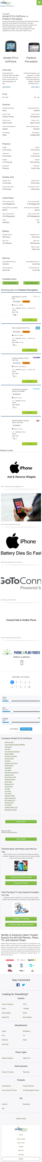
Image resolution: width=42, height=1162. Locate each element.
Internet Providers (8, 1072)
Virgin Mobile (6, 1013)
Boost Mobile (27, 1017)
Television (26, 1072)
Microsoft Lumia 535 (11, 810)
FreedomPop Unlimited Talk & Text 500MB (20, 390)
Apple (4, 1031)
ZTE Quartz (8, 747)
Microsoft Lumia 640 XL (12, 772)
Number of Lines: (21, 677)
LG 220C (7, 789)
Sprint (4, 1008)
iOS (3, 1108)
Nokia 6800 (8, 768)
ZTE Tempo (8, 793)
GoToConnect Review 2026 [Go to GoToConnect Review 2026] (8, 600)
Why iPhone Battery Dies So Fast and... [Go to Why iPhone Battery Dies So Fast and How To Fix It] (12, 562)
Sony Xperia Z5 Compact (12, 751)
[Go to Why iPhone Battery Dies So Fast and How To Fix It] (21, 545)
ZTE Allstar (8, 770)
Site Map (21, 1154)
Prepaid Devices (28, 1086)
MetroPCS (5, 1017)
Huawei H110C (9, 775)
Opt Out (21, 1159)
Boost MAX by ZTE (10, 777)
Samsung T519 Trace (11, 763)
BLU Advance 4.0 (10, 800)
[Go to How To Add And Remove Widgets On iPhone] (21, 469)
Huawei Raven (9, 765)
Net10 (25, 1013)
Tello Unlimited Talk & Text (21, 328)
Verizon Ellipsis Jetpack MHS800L (15, 744)
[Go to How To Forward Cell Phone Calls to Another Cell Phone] (21, 621)
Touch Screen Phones (9, 1090)
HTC (3, 1035)
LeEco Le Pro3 (9, 742)
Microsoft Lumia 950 (11, 756)
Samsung (5, 1044)
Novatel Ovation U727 (11, 807)
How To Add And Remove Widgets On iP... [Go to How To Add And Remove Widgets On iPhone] (12, 486)
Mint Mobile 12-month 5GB (19, 297)
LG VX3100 (8, 805)
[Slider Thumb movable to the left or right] (9, 701)
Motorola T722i (9, 803)
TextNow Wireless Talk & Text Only (20, 359)
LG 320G (7, 749)
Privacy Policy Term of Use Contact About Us (21, 1144)
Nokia (25, 1040)
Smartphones (6, 1086)
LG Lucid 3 (8, 791)
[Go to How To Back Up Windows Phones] (21, 507)
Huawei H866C (9, 754)
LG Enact (7, 761)
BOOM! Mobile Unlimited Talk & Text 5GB (20, 421)
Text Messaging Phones (31, 1090)
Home (21, 1135)
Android (4, 1104)
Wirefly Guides (21, 1118)
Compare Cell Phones (6, 6)
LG (24, 1035)
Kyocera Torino (9, 758)
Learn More (21, 822)
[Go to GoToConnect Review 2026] (21, 583)
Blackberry (26, 1104)
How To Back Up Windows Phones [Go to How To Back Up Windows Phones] (10, 524)
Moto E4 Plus (9, 786)
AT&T (25, 1004)
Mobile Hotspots (7, 1058)
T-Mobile (26, 1008)
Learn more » (6, 87)
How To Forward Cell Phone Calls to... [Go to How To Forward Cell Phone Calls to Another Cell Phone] (11, 637)
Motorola (5, 1040)
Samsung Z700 (9, 784)
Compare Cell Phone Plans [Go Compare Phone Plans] (21, 877)
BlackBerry (26, 1031)
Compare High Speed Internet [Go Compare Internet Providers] (21, 925)
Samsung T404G (10, 796)
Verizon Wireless (7, 1004)
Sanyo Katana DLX (10, 798)
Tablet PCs (26, 1058)
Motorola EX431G (10, 779)
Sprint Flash (8, 782)
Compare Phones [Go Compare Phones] (21, 883)
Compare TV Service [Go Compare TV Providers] (21, 919)
